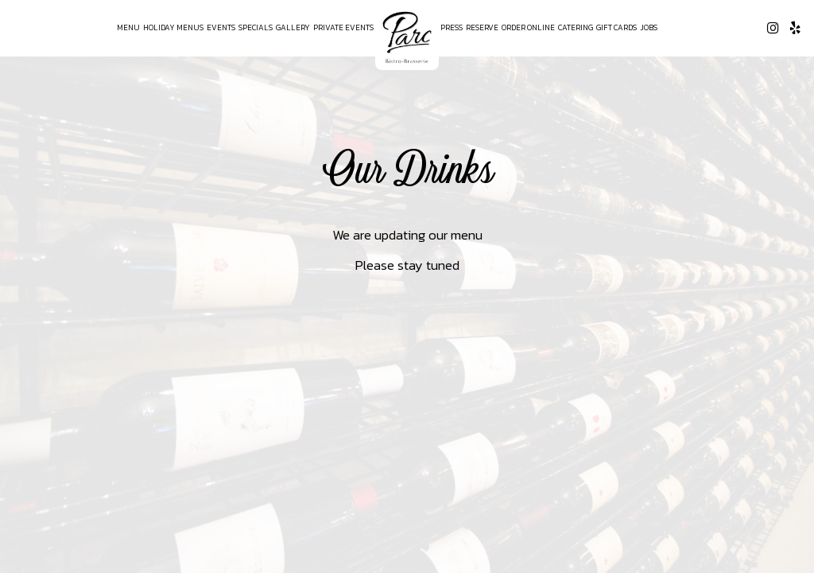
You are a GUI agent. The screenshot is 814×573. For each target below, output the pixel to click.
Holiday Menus (173, 27)
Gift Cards (616, 27)
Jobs (648, 27)
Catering (575, 27)
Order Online (528, 27)
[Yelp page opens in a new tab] (795, 28)
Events (221, 27)
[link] (407, 37)
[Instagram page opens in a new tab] (773, 28)
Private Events (343, 27)
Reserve (482, 27)
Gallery (293, 27)
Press (451, 27)
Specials (255, 27)
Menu (128, 27)
